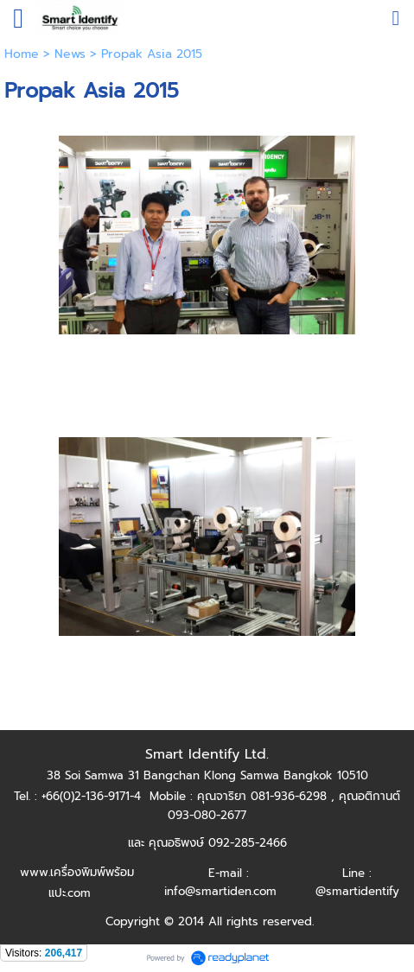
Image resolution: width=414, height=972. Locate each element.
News (70, 54)
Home (21, 54)
